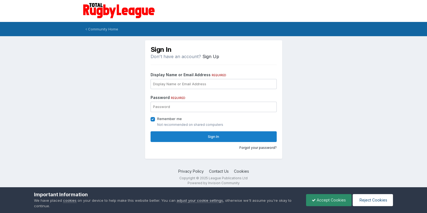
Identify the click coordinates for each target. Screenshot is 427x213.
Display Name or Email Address (188, 74)
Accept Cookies (329, 200)
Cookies (241, 171)
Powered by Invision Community (214, 183)
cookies (70, 200)
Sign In (213, 136)
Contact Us (219, 171)
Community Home (102, 29)
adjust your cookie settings (200, 200)
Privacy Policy (191, 171)
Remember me (169, 119)
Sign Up (210, 56)
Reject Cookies (372, 200)
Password (168, 97)
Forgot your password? (258, 148)
